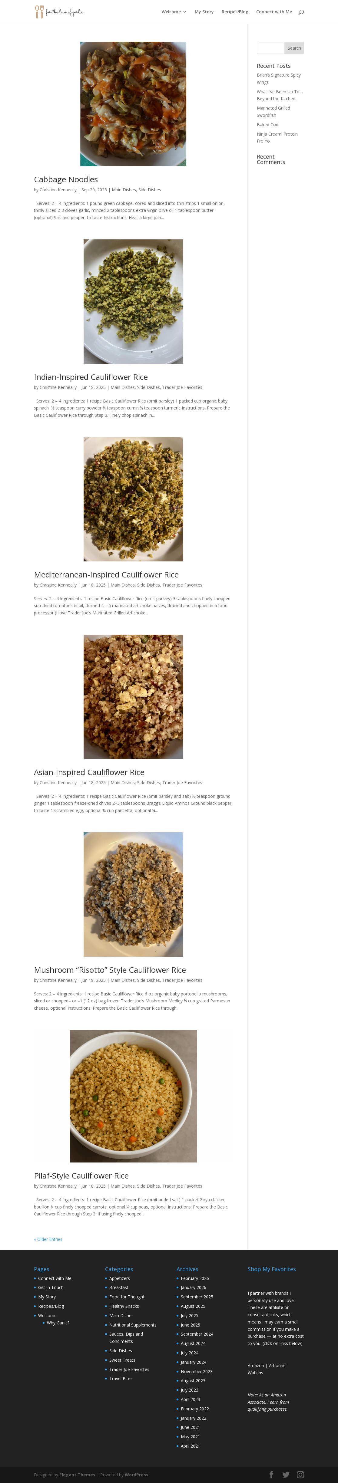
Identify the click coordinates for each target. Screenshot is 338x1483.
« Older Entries (48, 1239)
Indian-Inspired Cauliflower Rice (91, 376)
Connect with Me (274, 12)
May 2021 (190, 1436)
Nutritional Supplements (133, 1325)
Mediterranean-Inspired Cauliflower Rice (106, 574)
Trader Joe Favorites (182, 387)
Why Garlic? (58, 1323)
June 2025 (190, 1325)
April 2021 (190, 1446)
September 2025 (197, 1297)
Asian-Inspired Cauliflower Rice (89, 772)
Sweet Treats (122, 1360)
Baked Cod (267, 124)
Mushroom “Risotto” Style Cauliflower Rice (110, 969)
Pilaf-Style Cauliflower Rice (81, 1175)
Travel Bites (121, 1378)
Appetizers (119, 1278)
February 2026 (195, 1278)
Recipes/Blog (235, 12)
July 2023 (189, 1390)
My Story (204, 12)
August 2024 (193, 1343)
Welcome (171, 12)
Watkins (255, 1373)
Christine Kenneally (58, 189)
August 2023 (193, 1380)
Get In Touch (51, 1287)
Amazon (256, 1365)
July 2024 (189, 1353)
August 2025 (193, 1306)
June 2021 (190, 1427)
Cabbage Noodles (66, 179)
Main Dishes (124, 189)
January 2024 (193, 1362)
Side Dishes (149, 189)
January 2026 (193, 1287)
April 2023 (190, 1399)
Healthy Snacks (124, 1306)
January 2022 (193, 1418)
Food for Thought (126, 1297)
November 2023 (197, 1371)
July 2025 (189, 1315)
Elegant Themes (77, 1475)
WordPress (136, 1475)
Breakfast (118, 1287)
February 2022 (195, 1409)
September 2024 (197, 1334)
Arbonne (277, 1365)
